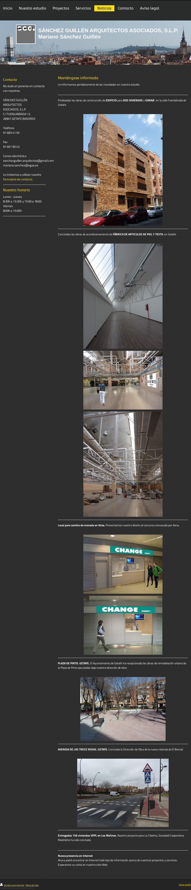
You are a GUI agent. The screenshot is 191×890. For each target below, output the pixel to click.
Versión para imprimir (12, 885)
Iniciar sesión (185, 884)
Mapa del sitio (32, 885)
